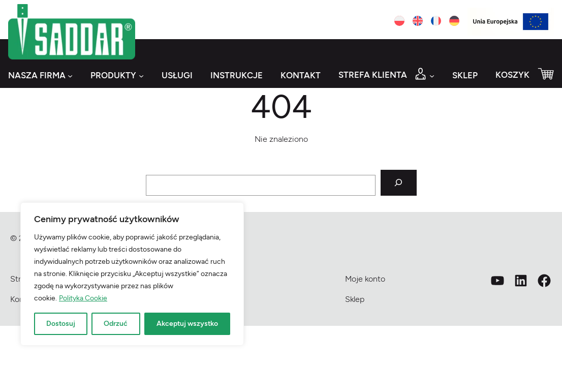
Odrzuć (116, 323)
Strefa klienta (372, 75)
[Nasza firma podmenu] (70, 75)
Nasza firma (37, 75)
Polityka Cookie (83, 298)
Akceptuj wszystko (187, 323)
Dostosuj (60, 323)
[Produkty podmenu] (141, 75)
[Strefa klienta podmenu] (431, 75)
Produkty (113, 75)
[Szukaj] (399, 183)
